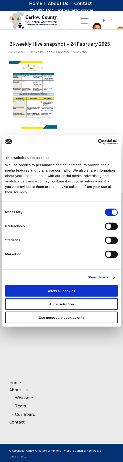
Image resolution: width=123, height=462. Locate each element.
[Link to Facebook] (103, 20)
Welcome (24, 397)
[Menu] (82, 20)
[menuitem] (35, 3)
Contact (17, 422)
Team (20, 406)
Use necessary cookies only (61, 317)
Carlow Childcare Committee (66, 52)
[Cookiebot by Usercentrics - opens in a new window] (98, 142)
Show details (98, 277)
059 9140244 (42, 10)
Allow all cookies (61, 291)
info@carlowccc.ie (75, 10)
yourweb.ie (94, 450)
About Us (18, 390)
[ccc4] (51, 20)
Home (15, 382)
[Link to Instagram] (110, 20)
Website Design (73, 450)
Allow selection (61, 304)
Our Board (25, 414)
